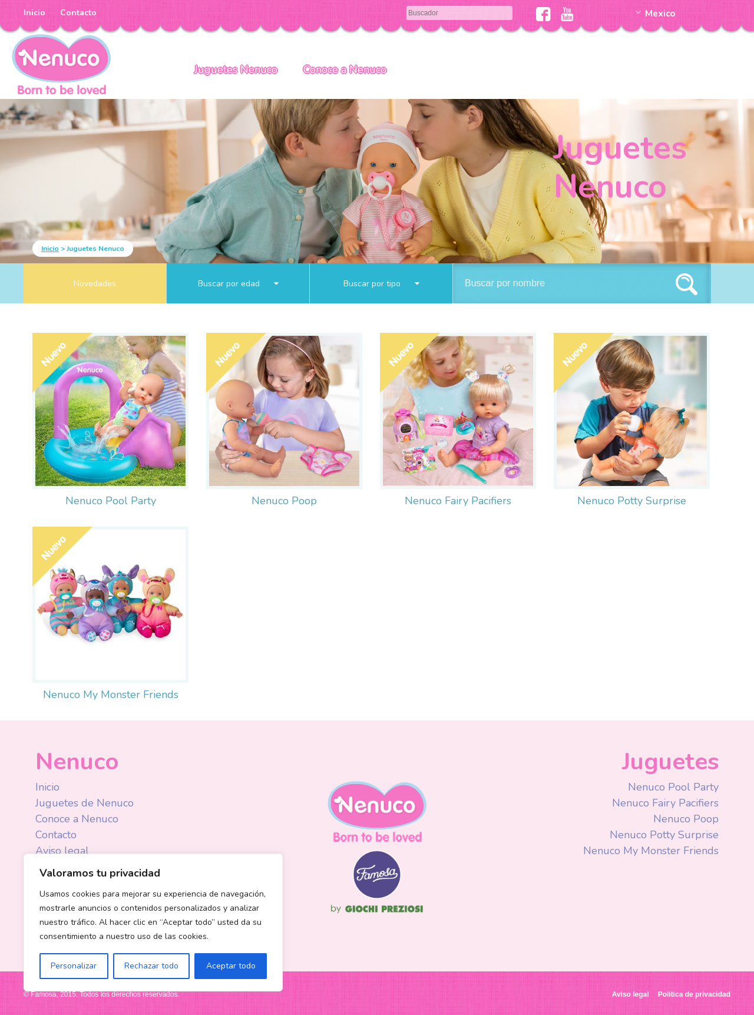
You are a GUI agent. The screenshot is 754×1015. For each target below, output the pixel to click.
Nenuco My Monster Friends (110, 694)
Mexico (660, 13)
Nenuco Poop (284, 501)
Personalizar (74, 965)
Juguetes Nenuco (235, 69)
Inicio (34, 12)
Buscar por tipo (381, 283)
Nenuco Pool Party (110, 501)
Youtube (567, 14)
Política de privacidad (694, 994)
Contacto (78, 12)
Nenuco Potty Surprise (631, 501)
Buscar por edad (238, 283)
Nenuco (377, 810)
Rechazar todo (151, 965)
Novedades (95, 283)
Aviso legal (62, 851)
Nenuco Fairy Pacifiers (458, 501)
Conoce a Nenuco (344, 69)
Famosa (377, 896)
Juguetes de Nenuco (84, 803)
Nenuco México (61, 63)
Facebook (543, 14)
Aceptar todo (231, 965)
